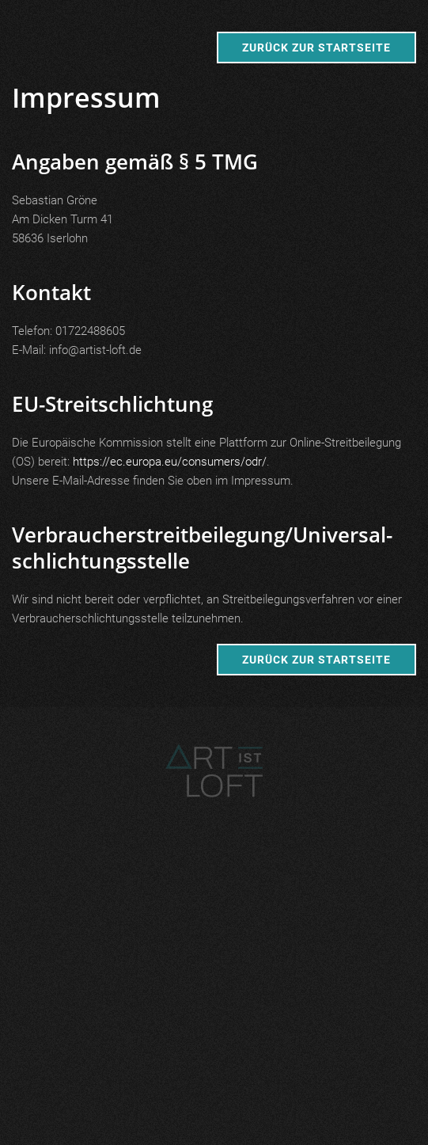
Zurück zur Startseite (316, 47)
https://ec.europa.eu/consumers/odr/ (170, 462)
